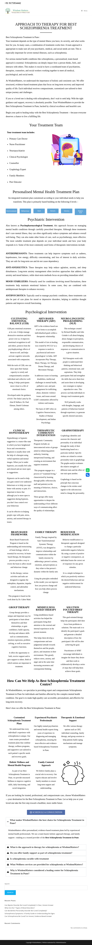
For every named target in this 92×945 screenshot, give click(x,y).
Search (7, 884)
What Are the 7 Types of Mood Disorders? (20, 908)
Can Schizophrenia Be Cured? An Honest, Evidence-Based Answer (28, 916)
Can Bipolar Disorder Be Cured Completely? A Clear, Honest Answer (29, 905)
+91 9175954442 (13, 3)
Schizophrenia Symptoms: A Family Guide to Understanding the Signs (30, 913)
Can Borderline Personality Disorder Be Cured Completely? (26, 911)
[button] (11, 211)
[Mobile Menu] (84, 11)
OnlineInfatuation (61, 942)
